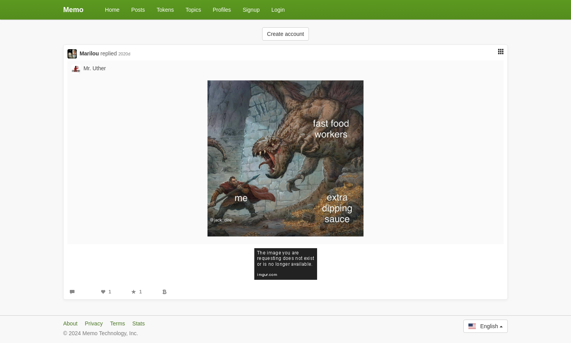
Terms (117, 323)
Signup (251, 10)
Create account (285, 34)
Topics (193, 10)
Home (112, 10)
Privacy (94, 323)
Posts (138, 10)
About (70, 323)
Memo (73, 10)
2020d (124, 54)
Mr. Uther (94, 68)
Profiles (222, 10)
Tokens (165, 10)
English (485, 326)
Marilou (89, 53)
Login (278, 10)
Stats (138, 323)
